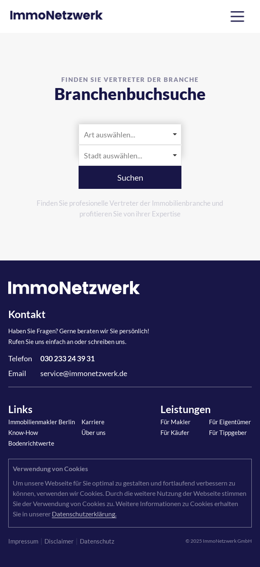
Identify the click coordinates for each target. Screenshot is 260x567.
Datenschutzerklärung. (84, 514)
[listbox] (130, 134)
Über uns (93, 432)
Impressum (23, 541)
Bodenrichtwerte (31, 443)
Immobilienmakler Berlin (41, 421)
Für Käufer (174, 432)
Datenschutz (97, 541)
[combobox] (130, 155)
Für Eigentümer (230, 421)
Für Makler (175, 421)
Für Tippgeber (228, 432)
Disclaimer (59, 541)
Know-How (23, 432)
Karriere (92, 421)
